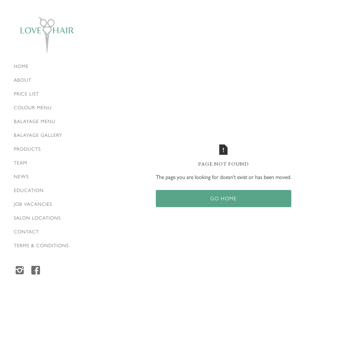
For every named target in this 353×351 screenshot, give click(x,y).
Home (21, 65)
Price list (26, 93)
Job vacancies (33, 203)
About (22, 79)
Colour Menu (33, 107)
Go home (223, 198)
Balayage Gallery (38, 134)
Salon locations (37, 217)
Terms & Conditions (41, 245)
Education (29, 190)
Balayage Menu (35, 121)
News (21, 176)
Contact (26, 231)
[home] (47, 35)
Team (20, 162)
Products (27, 148)
